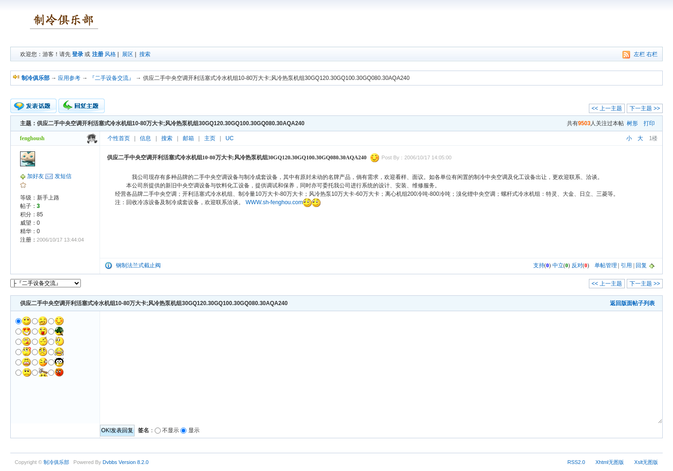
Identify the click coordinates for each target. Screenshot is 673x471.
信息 (145, 138)
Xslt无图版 (646, 462)
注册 (97, 54)
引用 (626, 265)
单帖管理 (605, 265)
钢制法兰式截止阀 (138, 265)
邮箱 (188, 138)
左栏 (639, 54)
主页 (209, 138)
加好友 (35, 176)
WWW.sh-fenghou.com (274, 202)
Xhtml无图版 (609, 462)
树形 (632, 123)
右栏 (652, 54)
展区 (127, 54)
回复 (641, 265)
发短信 (63, 176)
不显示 (170, 430)
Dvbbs (109, 462)
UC (230, 138)
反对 (577, 265)
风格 (110, 54)
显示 (194, 430)
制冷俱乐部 (56, 462)
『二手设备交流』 (111, 78)
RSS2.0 (576, 462)
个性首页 (118, 138)
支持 (538, 265)
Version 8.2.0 (134, 462)
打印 (649, 123)
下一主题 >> (645, 108)
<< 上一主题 (607, 108)
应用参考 (69, 78)
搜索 (144, 54)
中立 (558, 265)
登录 (77, 54)
